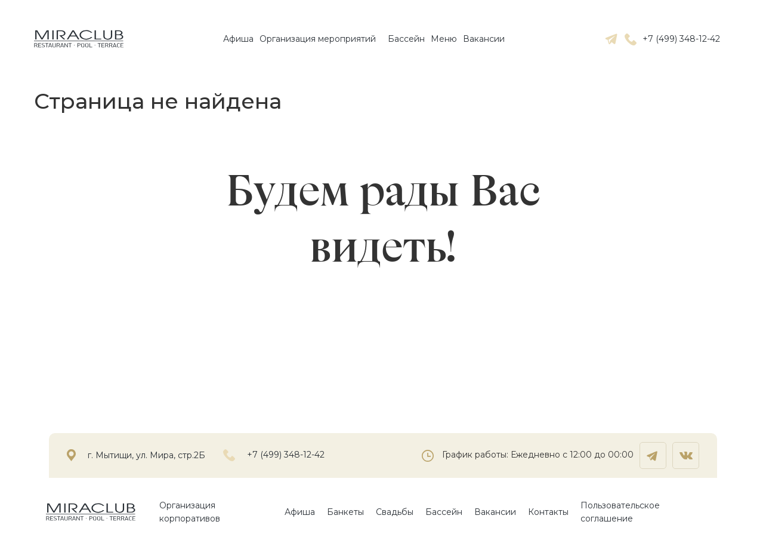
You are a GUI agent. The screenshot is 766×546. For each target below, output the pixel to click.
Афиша (238, 38)
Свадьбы (394, 512)
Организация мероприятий (318, 38)
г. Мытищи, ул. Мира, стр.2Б (146, 455)
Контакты (548, 512)
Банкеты (345, 512)
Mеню (444, 38)
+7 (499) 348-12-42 (672, 38)
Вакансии (484, 38)
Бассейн (406, 38)
